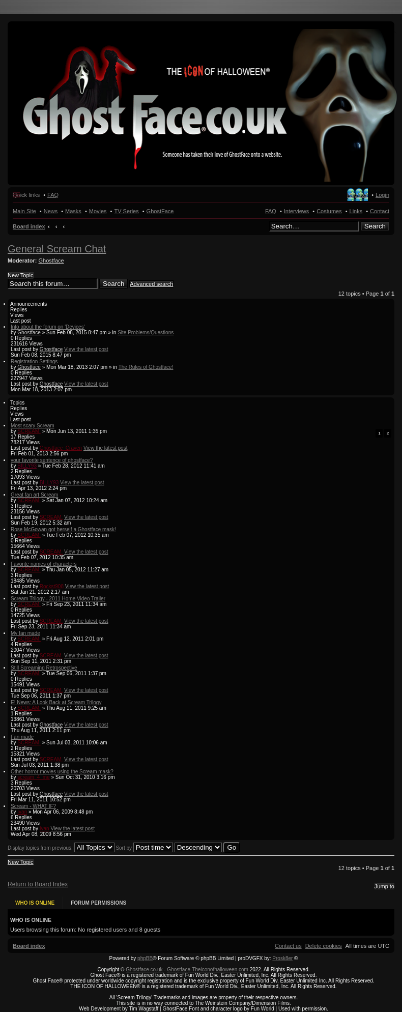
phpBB (145, 954)
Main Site (24, 211)
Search (375, 226)
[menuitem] (323, 941)
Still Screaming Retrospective (44, 668)
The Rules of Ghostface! (146, 367)
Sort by (144, 848)
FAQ (270, 211)
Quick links (26, 195)
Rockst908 (52, 586)
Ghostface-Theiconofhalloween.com (207, 965)
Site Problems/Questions (146, 332)
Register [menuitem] (357, 195)
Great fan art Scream (34, 495)
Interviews (296, 211)
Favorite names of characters (44, 564)
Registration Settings (34, 361)
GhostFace (160, 211)
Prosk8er (282, 954)
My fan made (25, 633)
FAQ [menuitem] (53, 195)
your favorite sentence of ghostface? (52, 460)
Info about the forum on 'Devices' (48, 327)
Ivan (22, 812)
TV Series (126, 211)
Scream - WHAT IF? (33, 806)
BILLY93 (27, 466)
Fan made (22, 737)
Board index (29, 226)
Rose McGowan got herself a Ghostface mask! (63, 529)
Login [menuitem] (382, 195)
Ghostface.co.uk (145, 965)
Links (356, 211)
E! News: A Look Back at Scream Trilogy (56, 702)
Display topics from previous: (61, 848)
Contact (379, 211)
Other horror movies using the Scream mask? (62, 771)
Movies (98, 211)
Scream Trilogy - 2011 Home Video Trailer (58, 598)
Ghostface (51, 260)
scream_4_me (33, 777)
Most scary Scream (32, 425)
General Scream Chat (57, 248)
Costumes (329, 211)
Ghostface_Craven (61, 448)
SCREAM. (29, 431)
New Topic (21, 275)
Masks (73, 211)
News (51, 211)
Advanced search (151, 284)
